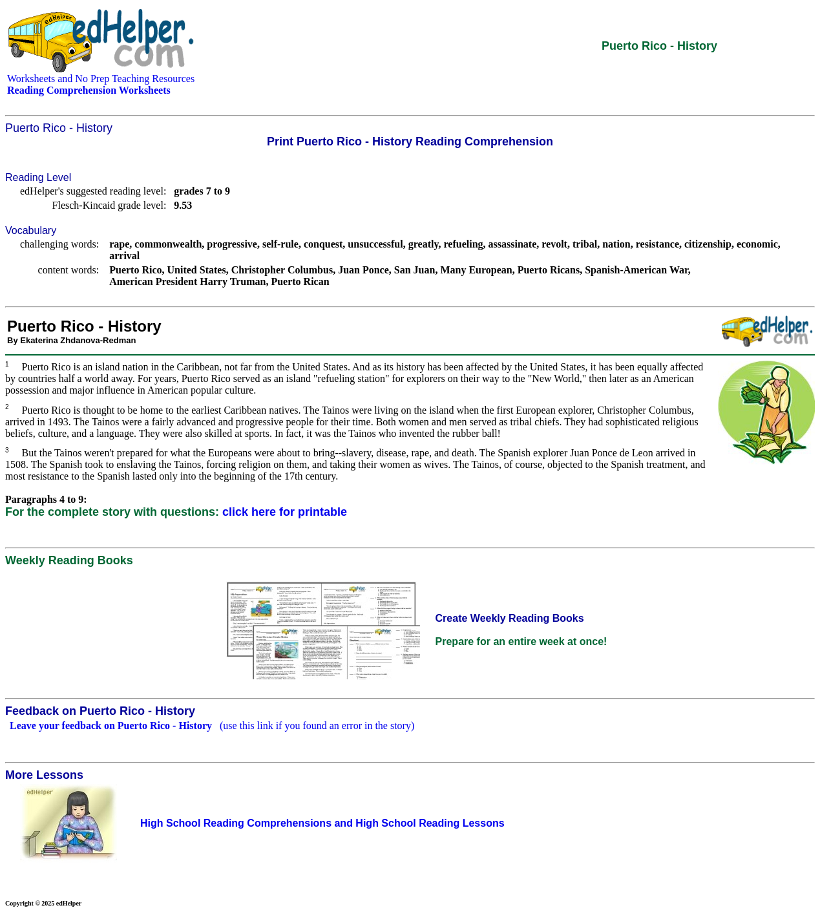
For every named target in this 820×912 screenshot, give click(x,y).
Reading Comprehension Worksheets (89, 90)
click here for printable (284, 511)
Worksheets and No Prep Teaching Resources (100, 78)
